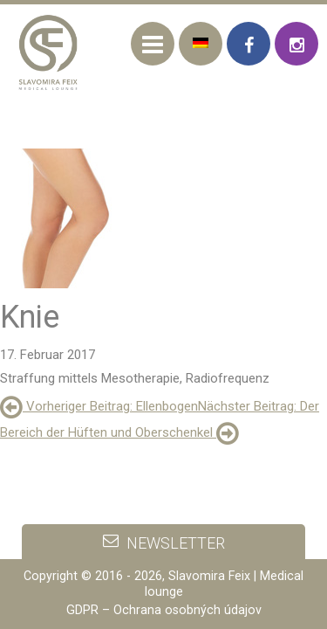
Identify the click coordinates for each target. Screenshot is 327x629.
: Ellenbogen (99, 406)
